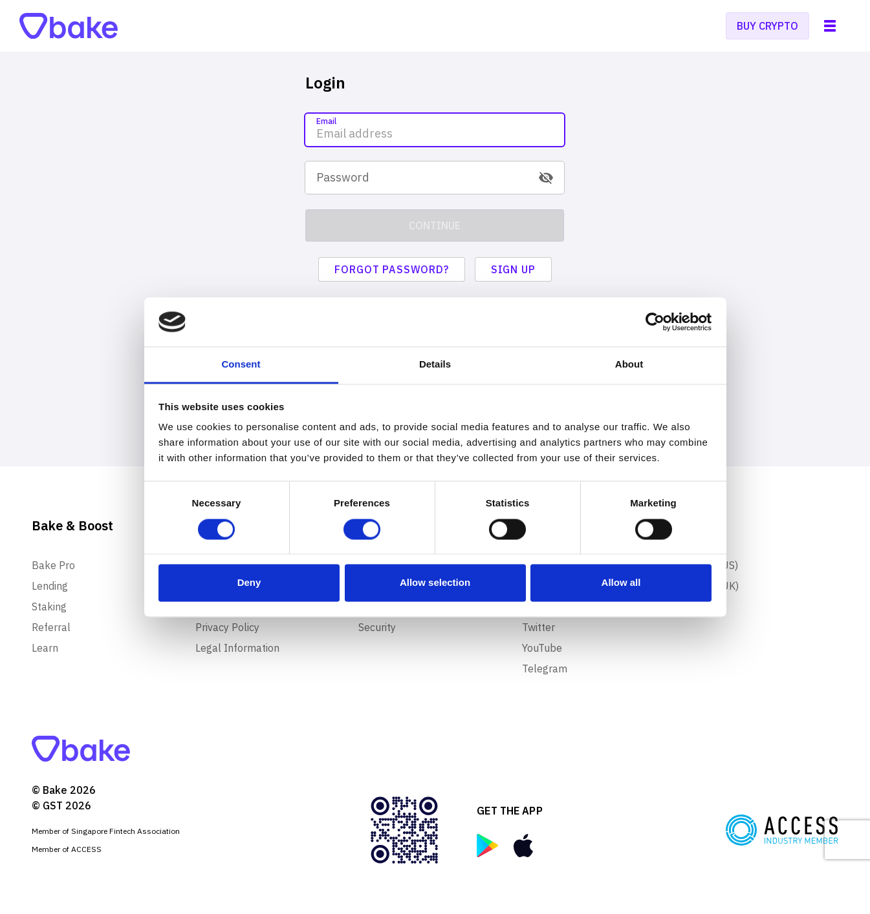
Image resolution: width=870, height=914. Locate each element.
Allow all (621, 582)
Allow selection (435, 582)
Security (377, 627)
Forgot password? (391, 269)
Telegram (544, 668)
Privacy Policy (227, 627)
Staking (49, 606)
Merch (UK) (712, 585)
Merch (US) (711, 565)
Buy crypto (767, 26)
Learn (45, 647)
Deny (249, 582)
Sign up (513, 269)
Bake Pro (53, 565)
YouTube (542, 647)
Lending (50, 585)
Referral (51, 627)
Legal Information (237, 647)
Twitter (538, 627)
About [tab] (629, 364)
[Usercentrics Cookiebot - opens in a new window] (655, 321)
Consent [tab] (241, 364)
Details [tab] (435, 364)
